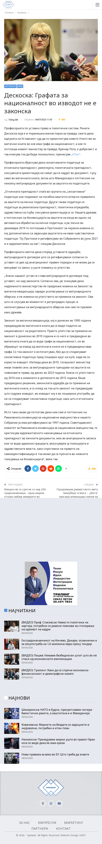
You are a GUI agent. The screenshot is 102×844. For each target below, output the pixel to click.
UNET (82, 835)
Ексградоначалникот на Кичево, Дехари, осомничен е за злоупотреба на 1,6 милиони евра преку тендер (59, 642)
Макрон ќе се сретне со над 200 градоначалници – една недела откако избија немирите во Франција (25, 495)
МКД (20, 86)
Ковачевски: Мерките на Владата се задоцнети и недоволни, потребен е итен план (55, 726)
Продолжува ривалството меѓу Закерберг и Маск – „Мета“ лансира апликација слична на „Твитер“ (77, 495)
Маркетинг (73, 823)
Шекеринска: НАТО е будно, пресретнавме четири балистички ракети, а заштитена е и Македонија (56, 711)
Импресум (47, 823)
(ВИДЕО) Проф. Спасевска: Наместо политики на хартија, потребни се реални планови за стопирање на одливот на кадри (57, 625)
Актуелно (10, 86)
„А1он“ (75, 154)
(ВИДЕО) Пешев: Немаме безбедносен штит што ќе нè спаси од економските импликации (59, 657)
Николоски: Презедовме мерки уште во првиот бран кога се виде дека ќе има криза (58, 741)
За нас (24, 823)
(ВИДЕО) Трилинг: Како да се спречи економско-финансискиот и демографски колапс (55, 672)
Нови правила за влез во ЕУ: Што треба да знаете (55, 754)
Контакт (63, 828)
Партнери (39, 828)
